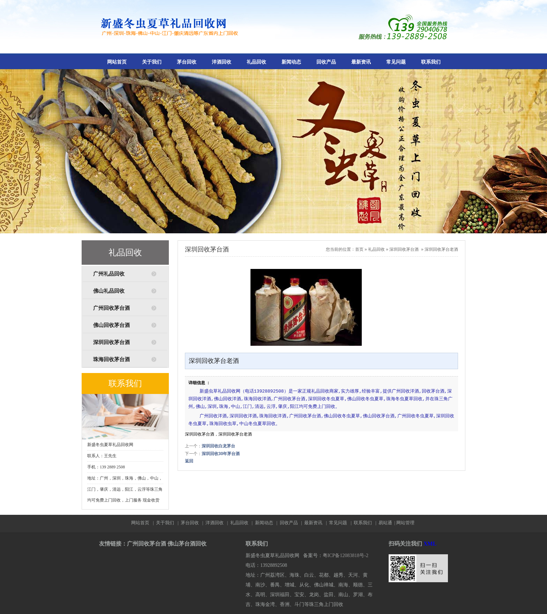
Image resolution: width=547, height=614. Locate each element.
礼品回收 (256, 62)
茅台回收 (186, 62)
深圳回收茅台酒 (111, 342)
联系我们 (431, 62)
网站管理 (405, 522)
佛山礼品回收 (109, 291)
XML (430, 544)
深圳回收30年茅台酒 (221, 453)
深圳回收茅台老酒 (441, 249)
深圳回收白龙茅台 (218, 446)
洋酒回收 (221, 62)
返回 (189, 461)
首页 (359, 249)
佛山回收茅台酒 (111, 325)
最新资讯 (361, 62)
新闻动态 (291, 62)
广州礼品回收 (109, 274)
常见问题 (396, 62)
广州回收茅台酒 (111, 308)
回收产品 (326, 62)
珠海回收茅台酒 (111, 359)
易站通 (387, 522)
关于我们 (152, 62)
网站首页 (117, 62)
